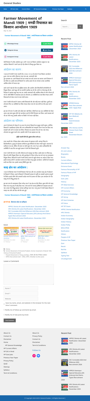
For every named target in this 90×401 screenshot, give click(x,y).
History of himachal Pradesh (12, 253)
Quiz (62, 243)
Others (63, 234)
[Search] (80, 26)
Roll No (63, 249)
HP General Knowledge (42, 9)
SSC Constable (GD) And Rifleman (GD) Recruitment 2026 (28, 211)
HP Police (64, 203)
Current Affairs (26, 9)
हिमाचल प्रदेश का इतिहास (19, 202)
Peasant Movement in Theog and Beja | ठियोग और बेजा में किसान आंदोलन (26, 255)
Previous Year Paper (58, 9)
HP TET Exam (65, 206)
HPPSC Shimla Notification (70, 209)
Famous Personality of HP (70, 169)
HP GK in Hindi (9, 351)
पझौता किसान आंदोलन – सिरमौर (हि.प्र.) (44, 237)
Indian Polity (65, 225)
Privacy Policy (8, 361)
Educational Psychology (69, 163)
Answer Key (65, 148)
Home (5, 9)
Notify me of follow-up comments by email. (20, 310)
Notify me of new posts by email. (17, 315)
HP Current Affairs (67, 188)
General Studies (12, 3)
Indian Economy (67, 216)
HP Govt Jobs (14, 9)
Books (63, 157)
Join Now (47, 44)
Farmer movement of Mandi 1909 (41, 251)
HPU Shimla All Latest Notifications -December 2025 (27, 209)
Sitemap (7, 367)
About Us (7, 333)
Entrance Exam (66, 166)
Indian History (66, 222)
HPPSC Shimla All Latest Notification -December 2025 (27, 206)
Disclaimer (7, 339)
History (8, 249)
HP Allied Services (67, 185)
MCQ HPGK (65, 228)
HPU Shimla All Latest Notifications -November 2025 (27, 218)
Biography (64, 154)
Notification (65, 231)
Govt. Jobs (64, 179)
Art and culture (66, 151)
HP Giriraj (64, 197)
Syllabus (69, 9)
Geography (65, 176)
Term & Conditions (10, 373)
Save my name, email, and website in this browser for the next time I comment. (28, 304)
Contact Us (7, 336)
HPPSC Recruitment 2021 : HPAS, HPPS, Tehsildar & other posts (25, 257)
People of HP (65, 237)
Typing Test (65, 256)
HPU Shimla (65, 212)
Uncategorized (66, 259)
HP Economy (65, 191)
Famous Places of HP (68, 172)
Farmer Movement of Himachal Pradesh (18, 251)
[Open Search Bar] (85, 9)
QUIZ (5, 364)
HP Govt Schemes (67, 200)
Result (63, 246)
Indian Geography (67, 219)
